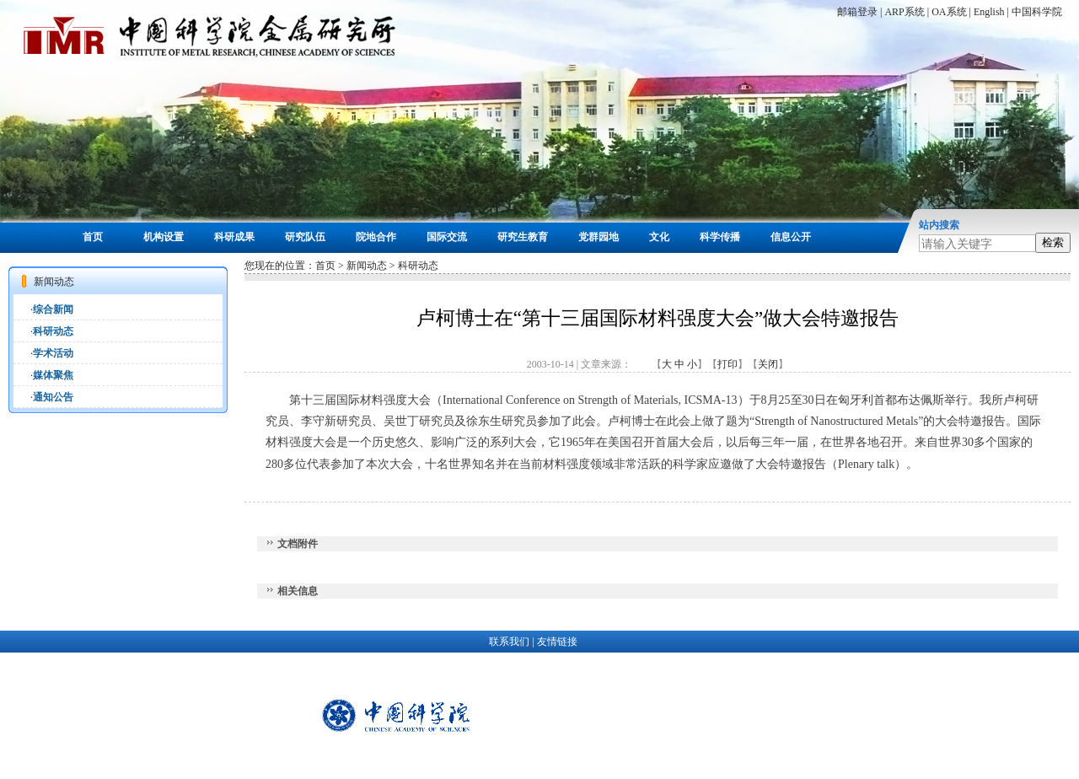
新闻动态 (366, 265)
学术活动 (53, 353)
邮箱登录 (857, 12)
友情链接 (557, 641)
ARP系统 (904, 12)
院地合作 (376, 237)
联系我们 (509, 641)
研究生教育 (522, 237)
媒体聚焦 (53, 375)
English (989, 12)
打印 (727, 364)
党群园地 (598, 237)
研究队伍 (305, 237)
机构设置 (163, 237)
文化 (659, 237)
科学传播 (720, 237)
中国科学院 (1037, 12)
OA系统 (948, 12)
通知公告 (53, 397)
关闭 (768, 364)
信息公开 (790, 237)
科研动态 (53, 331)
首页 (93, 237)
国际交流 (447, 237)
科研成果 (234, 237)
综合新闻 (53, 309)
